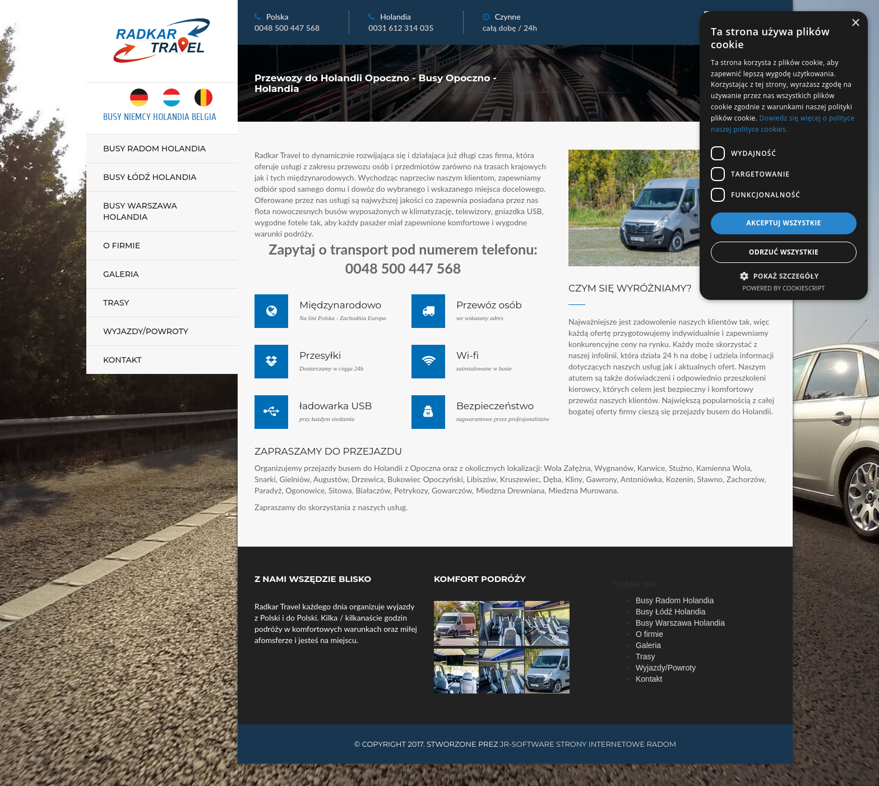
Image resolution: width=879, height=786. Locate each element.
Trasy (116, 303)
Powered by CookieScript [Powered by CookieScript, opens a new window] (784, 288)
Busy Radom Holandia (154, 149)
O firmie (121, 246)
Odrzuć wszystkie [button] (783, 252)
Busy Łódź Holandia (150, 177)
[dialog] (784, 155)
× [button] (855, 23)
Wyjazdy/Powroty (145, 331)
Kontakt (122, 360)
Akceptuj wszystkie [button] (783, 223)
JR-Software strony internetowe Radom (588, 743)
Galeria (121, 274)
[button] (784, 275)
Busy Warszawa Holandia (140, 211)
